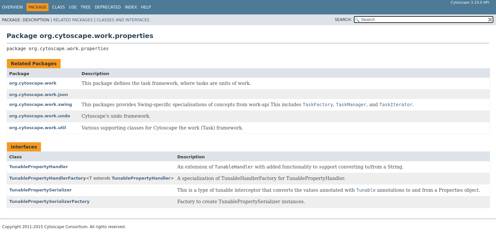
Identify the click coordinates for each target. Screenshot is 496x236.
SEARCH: (343, 19)
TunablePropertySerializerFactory (49, 201)
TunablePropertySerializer (40, 189)
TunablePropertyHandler (38, 166)
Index (131, 7)
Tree (86, 7)
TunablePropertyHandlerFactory (47, 178)
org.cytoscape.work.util (37, 127)
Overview (12, 7)
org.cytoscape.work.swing (40, 104)
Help (146, 7)
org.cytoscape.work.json (38, 94)
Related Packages (73, 20)
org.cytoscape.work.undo (39, 115)
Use (73, 7)
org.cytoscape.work (32, 83)
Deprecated (108, 7)
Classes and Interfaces (123, 20)
